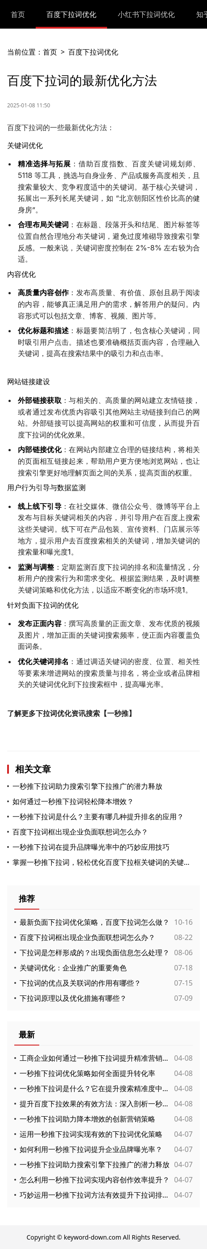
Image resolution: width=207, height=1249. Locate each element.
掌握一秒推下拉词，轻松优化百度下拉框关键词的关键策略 (101, 862)
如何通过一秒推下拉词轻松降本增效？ (73, 801)
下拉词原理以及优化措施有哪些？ (73, 998)
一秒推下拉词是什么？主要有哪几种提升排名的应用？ (98, 816)
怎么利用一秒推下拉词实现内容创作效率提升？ (95, 1180)
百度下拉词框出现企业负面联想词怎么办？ (80, 832)
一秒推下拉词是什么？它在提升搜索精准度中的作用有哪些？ (95, 1088)
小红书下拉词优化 (146, 14)
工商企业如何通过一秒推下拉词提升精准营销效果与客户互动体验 (95, 1058)
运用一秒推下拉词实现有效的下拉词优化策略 (91, 1134)
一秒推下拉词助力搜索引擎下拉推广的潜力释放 (87, 786)
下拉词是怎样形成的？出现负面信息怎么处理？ (95, 952)
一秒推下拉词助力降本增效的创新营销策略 (87, 1119)
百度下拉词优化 (71, 14)
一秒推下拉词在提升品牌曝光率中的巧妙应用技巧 (91, 847)
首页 (18, 14)
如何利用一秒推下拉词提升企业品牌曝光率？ (91, 1149)
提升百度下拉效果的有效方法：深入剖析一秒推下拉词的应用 (95, 1104)
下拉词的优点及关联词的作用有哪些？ (80, 983)
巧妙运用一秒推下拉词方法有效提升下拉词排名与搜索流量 (95, 1195)
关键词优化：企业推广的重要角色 (73, 968)
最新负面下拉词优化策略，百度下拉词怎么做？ (95, 922)
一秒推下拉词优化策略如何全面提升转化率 (87, 1073)
